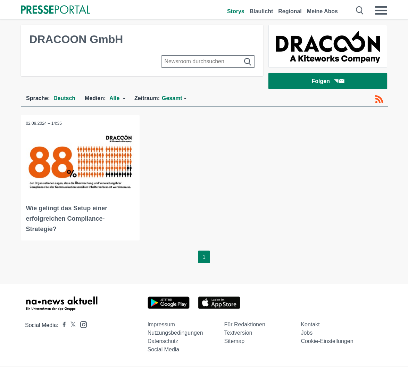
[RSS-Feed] (379, 100)
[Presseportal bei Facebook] (62, 326)
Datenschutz (163, 342)
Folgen (327, 81)
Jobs (307, 333)
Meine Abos (322, 11)
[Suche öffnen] (360, 10)
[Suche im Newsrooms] (208, 61)
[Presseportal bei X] (71, 326)
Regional (290, 11)
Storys (235, 11)
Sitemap (234, 342)
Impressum (161, 325)
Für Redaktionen (244, 325)
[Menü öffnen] (381, 10)
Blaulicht (261, 11)
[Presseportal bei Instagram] (81, 325)
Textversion (238, 333)
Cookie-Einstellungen (327, 342)
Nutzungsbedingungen (175, 333)
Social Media (164, 350)
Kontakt (310, 325)
